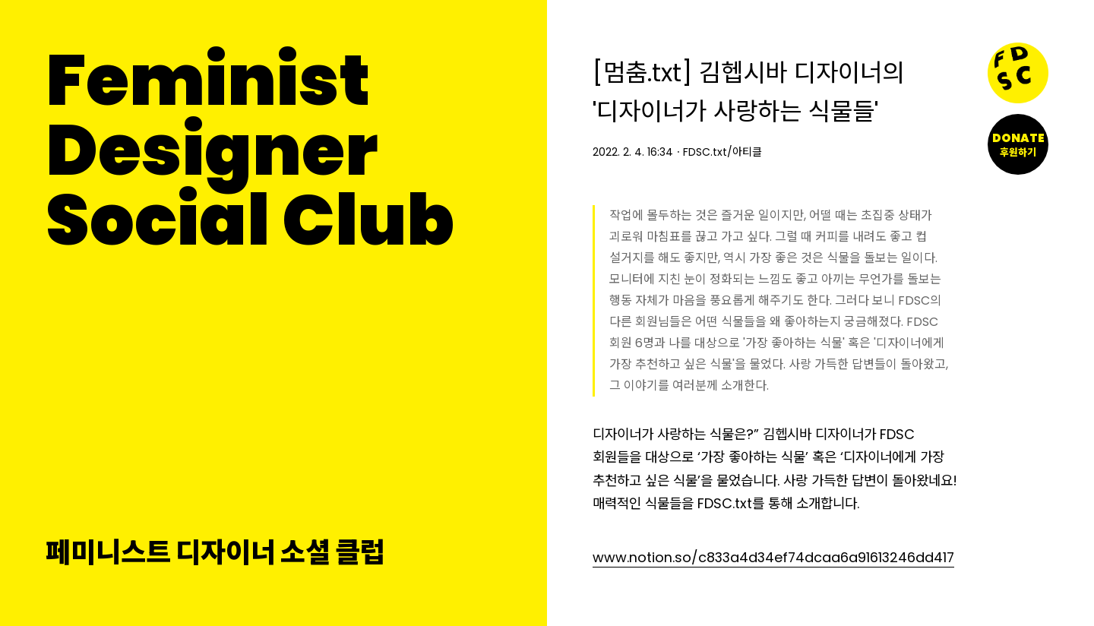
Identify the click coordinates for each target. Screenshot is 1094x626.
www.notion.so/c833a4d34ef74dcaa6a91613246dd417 (773, 557)
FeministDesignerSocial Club (250, 150)
